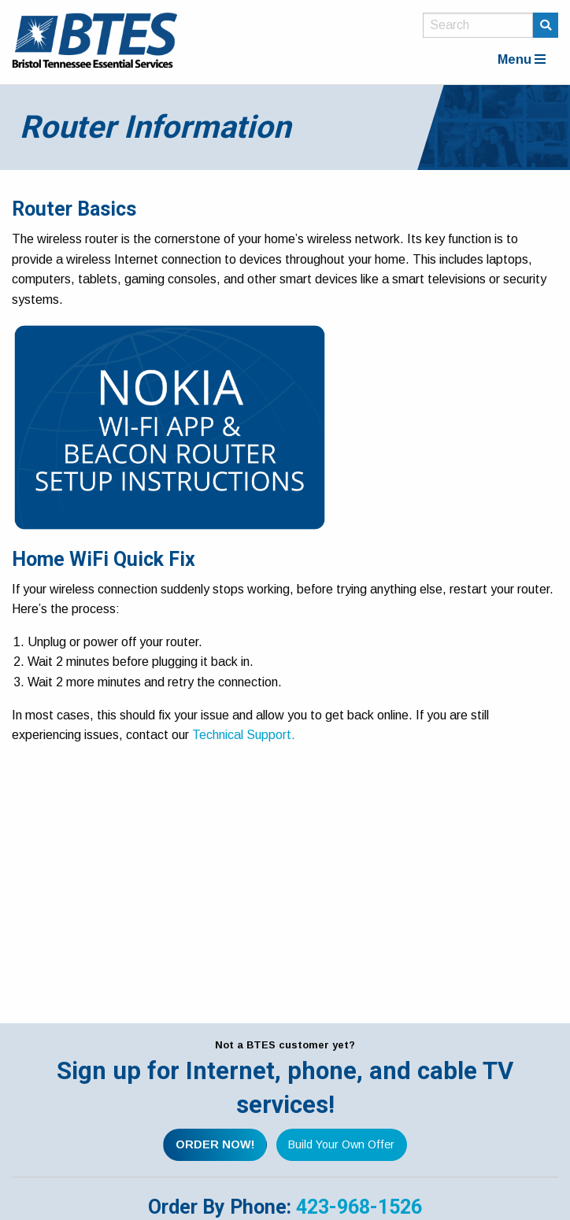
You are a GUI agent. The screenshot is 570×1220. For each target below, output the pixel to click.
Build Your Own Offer (341, 1144)
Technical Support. (243, 734)
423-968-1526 (359, 1207)
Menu (522, 59)
